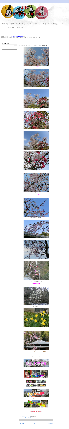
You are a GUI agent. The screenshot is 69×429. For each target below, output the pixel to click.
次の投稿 (21, 423)
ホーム (36, 423)
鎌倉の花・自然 (26, 417)
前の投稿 (50, 423)
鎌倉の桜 (31, 417)
